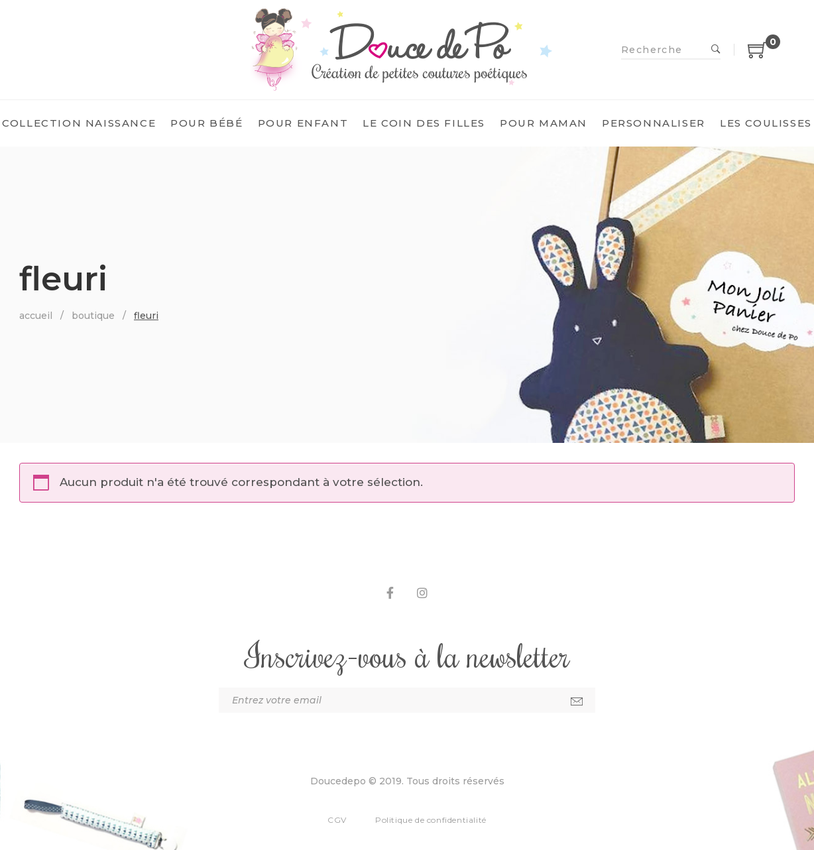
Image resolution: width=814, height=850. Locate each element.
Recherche (716, 49)
